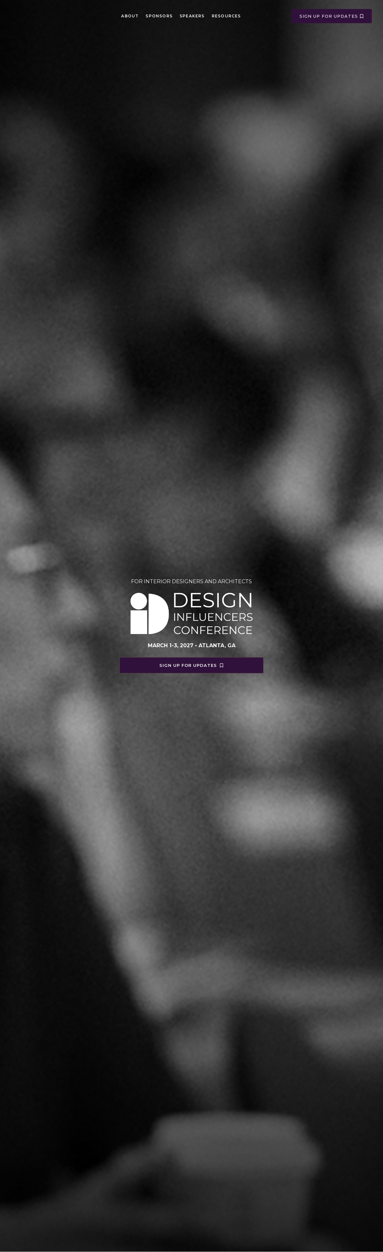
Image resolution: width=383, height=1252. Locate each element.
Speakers (192, 16)
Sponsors (159, 16)
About (129, 16)
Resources (226, 16)
